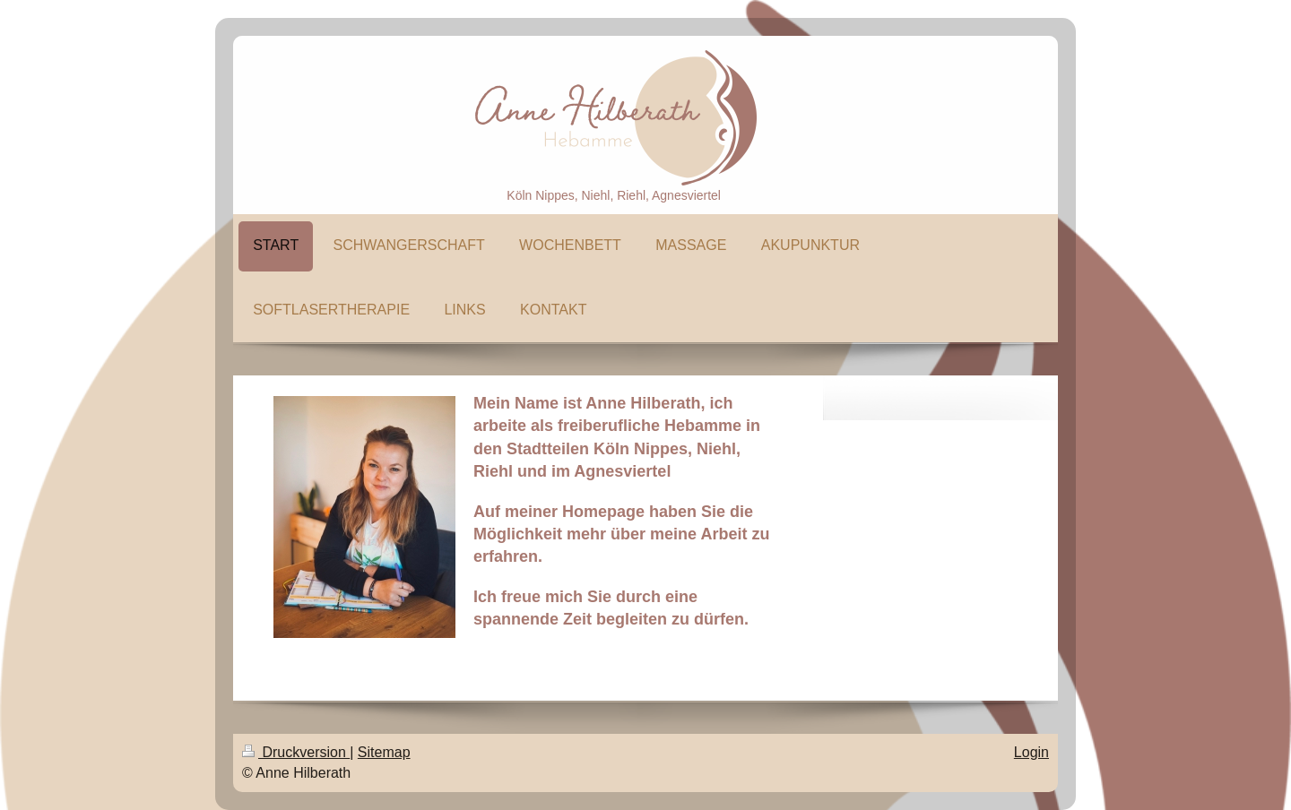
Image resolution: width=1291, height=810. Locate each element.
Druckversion (296, 752)
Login (1031, 752)
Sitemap (384, 752)
